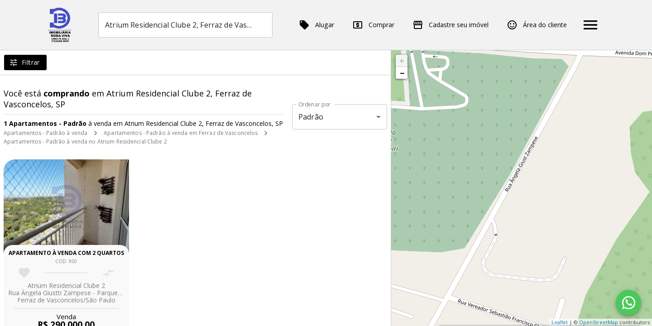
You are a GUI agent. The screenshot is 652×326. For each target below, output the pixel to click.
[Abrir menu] (590, 24)
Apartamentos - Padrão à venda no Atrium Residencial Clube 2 (85, 141)
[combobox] (185, 25)
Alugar (316, 24)
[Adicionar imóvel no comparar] (108, 273)
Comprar (373, 24)
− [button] (402, 72)
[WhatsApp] (628, 302)
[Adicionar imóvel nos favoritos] (24, 273)
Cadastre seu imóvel (450, 24)
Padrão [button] (310, 117)
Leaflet (559, 322)
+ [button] (401, 60)
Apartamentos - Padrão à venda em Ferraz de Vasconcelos (181, 133)
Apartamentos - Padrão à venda (45, 133)
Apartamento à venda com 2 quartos (66, 253)
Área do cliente (537, 24)
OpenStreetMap (598, 322)
